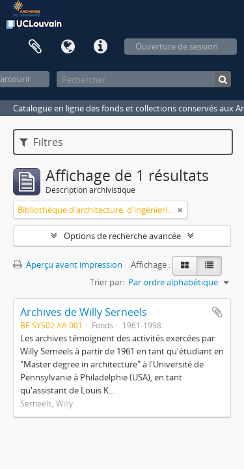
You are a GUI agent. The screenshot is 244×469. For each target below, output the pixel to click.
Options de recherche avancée (122, 236)
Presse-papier (35, 47)
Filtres (41, 142)
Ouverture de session (176, 46)
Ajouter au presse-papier (217, 312)
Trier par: (107, 282)
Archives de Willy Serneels (83, 312)
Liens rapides (100, 47)
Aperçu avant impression (67, 264)
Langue (67, 47)
